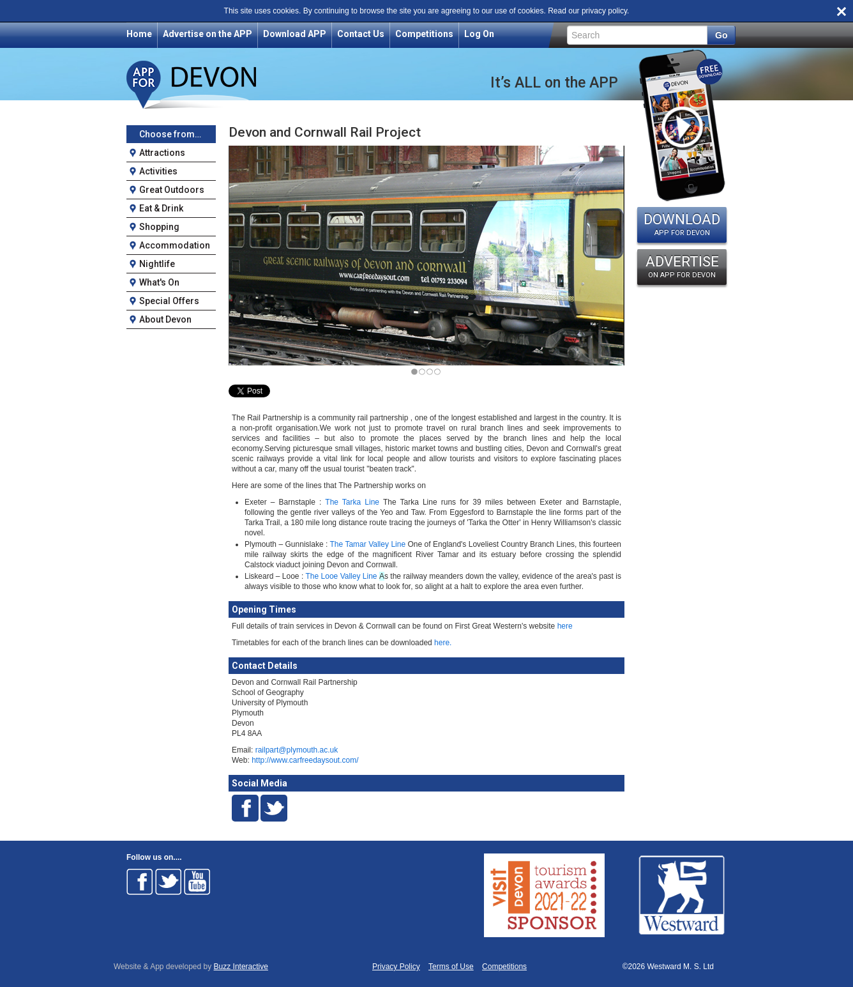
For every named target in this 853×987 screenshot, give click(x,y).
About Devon (165, 319)
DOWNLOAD (682, 224)
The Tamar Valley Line (368, 544)
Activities (158, 171)
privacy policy (604, 10)
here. (442, 642)
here (563, 626)
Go (721, 35)
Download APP (294, 34)
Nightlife (157, 264)
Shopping (159, 227)
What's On (159, 282)
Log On (479, 34)
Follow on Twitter (168, 881)
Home (139, 34)
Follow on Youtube (197, 881)
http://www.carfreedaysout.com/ (305, 760)
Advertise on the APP (207, 34)
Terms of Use (451, 967)
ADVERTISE (682, 266)
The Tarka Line (352, 502)
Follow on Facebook (139, 881)
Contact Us (360, 34)
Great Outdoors (171, 190)
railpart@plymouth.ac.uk (296, 750)
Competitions (424, 34)
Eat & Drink (161, 208)
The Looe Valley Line (341, 576)
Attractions (162, 153)
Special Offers (169, 301)
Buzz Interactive (241, 966)
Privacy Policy (396, 967)
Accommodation (174, 245)
